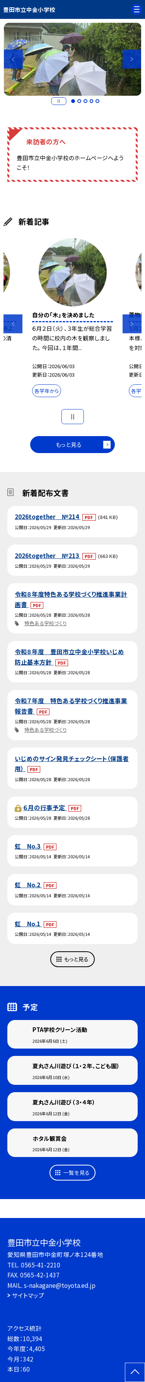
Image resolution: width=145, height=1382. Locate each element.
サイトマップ (28, 1295)
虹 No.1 (28, 923)
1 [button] (73, 101)
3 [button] (85, 101)
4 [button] (92, 101)
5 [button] (97, 101)
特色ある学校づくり (45, 623)
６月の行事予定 (45, 807)
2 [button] (79, 101)
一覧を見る (76, 1172)
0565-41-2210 (40, 1264)
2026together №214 (47, 516)
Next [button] (132, 59)
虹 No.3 (28, 846)
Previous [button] (13, 59)
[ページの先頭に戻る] (135, 1372)
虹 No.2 (28, 884)
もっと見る (69, 444)
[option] (73, 59)
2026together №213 (47, 555)
